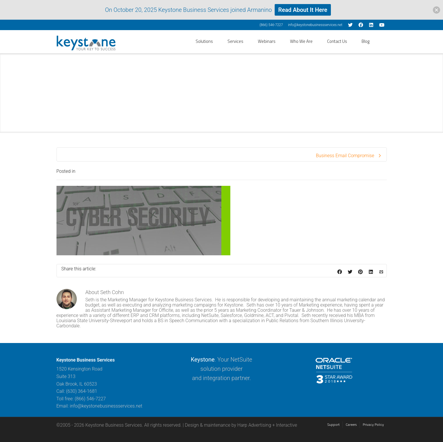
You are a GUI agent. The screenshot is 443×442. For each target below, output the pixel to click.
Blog (365, 41)
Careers (351, 424)
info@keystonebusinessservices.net (315, 25)
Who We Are (301, 41)
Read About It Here (302, 9)
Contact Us (337, 41)
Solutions (204, 41)
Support (333, 424)
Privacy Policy (373, 424)
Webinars (267, 41)
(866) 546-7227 (271, 25)
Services (235, 41)
